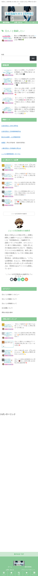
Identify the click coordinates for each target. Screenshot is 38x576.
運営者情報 (28, 567)
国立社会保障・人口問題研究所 (10, 137)
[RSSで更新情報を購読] (26, 279)
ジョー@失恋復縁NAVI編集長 (19, 231)
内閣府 (3, 142)
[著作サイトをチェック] (11, 279)
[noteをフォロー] (19, 279)
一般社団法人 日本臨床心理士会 (11, 148)
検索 (2, 54)
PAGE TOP (19, 554)
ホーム (10, 567)
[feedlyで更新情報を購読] (22, 279)
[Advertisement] (19, 388)
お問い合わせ (10, 570)
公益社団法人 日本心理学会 (9, 126)
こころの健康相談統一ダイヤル (10, 154)
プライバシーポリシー (28, 570)
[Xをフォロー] (15, 279)
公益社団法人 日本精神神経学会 (11, 131)
